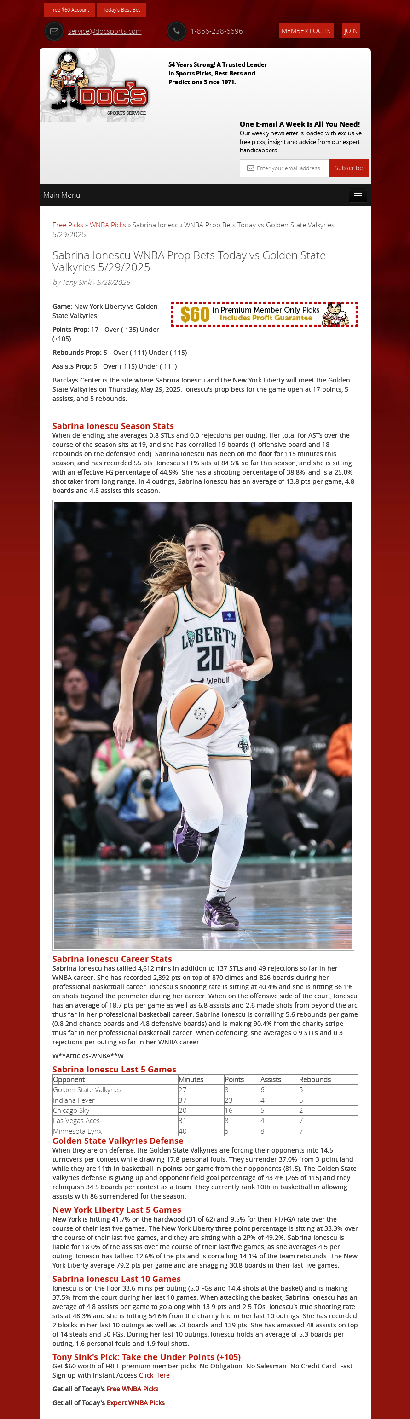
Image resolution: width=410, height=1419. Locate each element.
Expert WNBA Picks (136, 1376)
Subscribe (349, 99)
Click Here (67, 1348)
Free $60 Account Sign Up (323, 375)
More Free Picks (329, 196)
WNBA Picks (108, 156)
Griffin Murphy (334, 294)
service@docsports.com (93, 30)
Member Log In (306, 30)
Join (351, 30)
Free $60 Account (75, 10)
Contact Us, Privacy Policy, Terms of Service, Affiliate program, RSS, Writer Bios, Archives (260, 1408)
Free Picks (67, 156)
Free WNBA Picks (132, 1362)
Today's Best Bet (139, 10)
